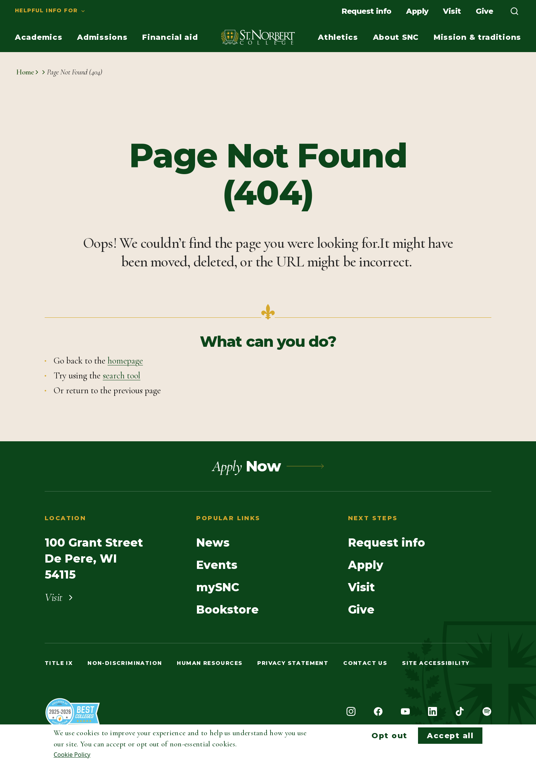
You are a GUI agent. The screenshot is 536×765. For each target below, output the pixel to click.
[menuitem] (43, 11)
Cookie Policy (72, 754)
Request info (367, 11)
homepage (125, 360)
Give (484, 11)
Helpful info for (46, 10)
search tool (121, 375)
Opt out (389, 735)
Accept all (450, 735)
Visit (452, 11)
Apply (417, 11)
